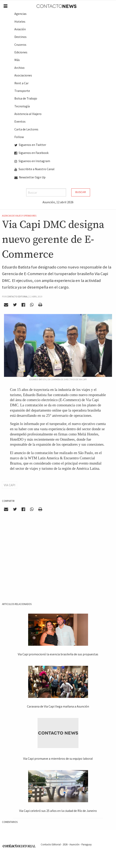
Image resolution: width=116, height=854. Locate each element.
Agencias (20, 14)
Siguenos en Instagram (32, 161)
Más (17, 60)
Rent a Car (21, 83)
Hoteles (19, 21)
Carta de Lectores (26, 129)
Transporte (22, 91)
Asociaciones (23, 75)
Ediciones (20, 52)
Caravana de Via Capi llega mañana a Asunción (58, 706)
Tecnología (22, 106)
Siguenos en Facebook (31, 153)
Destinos (20, 37)
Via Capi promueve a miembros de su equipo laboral (58, 758)
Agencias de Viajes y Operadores (19, 215)
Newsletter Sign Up (30, 177)
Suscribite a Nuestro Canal (34, 169)
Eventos (20, 121)
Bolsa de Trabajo (25, 98)
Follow (19, 137)
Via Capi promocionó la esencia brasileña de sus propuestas (58, 654)
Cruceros (20, 45)
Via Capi (9, 485)
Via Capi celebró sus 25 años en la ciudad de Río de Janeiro (58, 811)
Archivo (19, 68)
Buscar (80, 192)
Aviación (20, 29)
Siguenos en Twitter (30, 145)
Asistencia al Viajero (28, 114)
